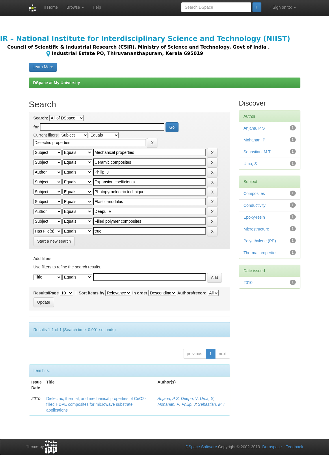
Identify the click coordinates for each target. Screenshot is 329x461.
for (36, 127)
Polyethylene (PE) (260, 241)
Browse (75, 7)
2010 (248, 282)
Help (97, 7)
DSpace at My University (56, 82)
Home (51, 7)
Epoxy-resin (254, 217)
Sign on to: (283, 7)
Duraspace (272, 447)
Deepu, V (189, 398)
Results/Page (46, 293)
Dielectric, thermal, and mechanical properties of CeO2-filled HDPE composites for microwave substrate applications (96, 404)
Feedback (294, 447)
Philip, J (188, 404)
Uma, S (206, 398)
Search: (41, 118)
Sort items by (92, 293)
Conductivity (254, 205)
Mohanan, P (168, 404)
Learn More (43, 66)
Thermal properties (261, 252)
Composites (254, 193)
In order (139, 293)
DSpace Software (201, 447)
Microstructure (256, 229)
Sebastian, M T (211, 404)
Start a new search (54, 241)
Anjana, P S (168, 398)
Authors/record (192, 293)
